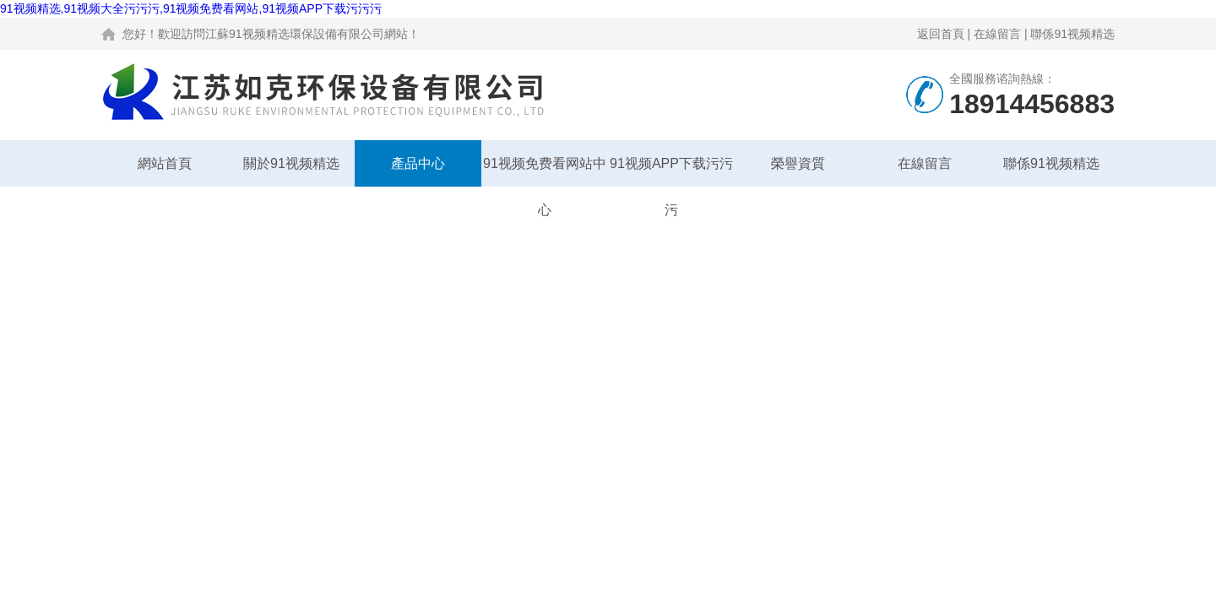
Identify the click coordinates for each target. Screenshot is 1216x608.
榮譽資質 (798, 163)
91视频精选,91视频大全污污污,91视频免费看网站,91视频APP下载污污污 (191, 8)
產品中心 (418, 163)
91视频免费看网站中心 (544, 171)
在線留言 (997, 34)
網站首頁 (165, 163)
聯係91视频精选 (1072, 34)
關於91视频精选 (291, 163)
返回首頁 (940, 34)
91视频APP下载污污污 (671, 171)
